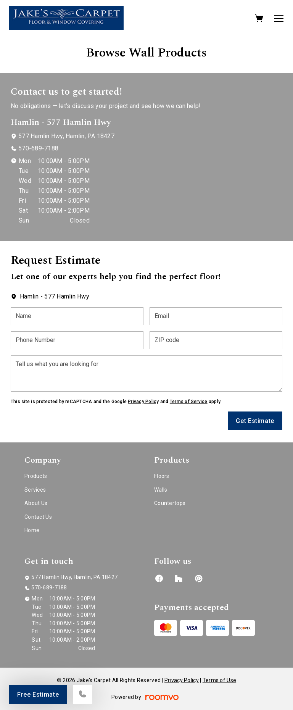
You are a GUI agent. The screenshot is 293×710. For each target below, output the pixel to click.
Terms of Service (189, 401)
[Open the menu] (279, 18)
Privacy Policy (143, 401)
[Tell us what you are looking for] (146, 373)
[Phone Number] (77, 340)
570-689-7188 (38, 148)
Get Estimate (255, 420)
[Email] (216, 316)
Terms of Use (219, 680)
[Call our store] (82, 694)
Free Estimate (38, 694)
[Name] (77, 316)
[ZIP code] (216, 340)
